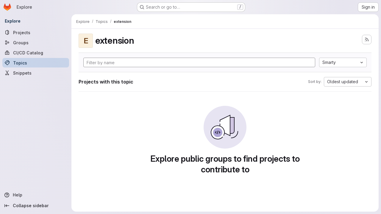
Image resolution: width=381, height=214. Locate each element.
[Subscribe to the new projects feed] (366, 39)
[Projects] (35, 32)
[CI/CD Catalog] (35, 52)
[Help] (35, 195)
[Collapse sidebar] (35, 205)
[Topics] (35, 62)
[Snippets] (35, 73)
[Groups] (35, 42)
